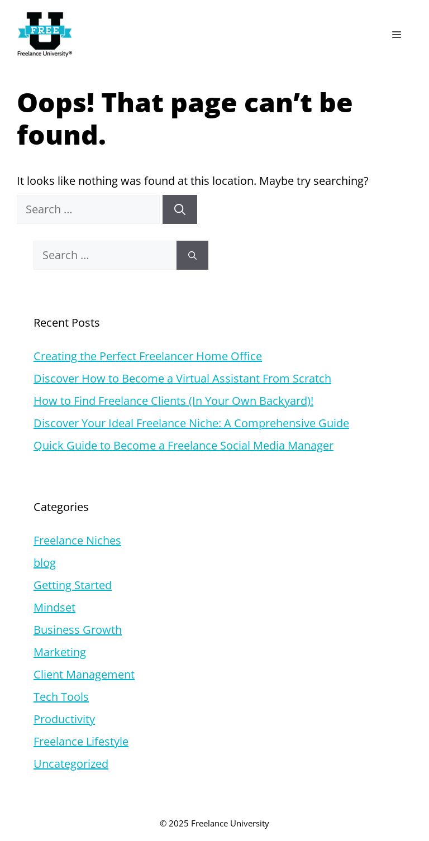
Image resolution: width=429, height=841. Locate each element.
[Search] (180, 209)
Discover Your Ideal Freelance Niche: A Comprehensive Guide (191, 423)
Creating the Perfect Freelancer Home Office (148, 356)
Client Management (84, 674)
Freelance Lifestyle (81, 741)
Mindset (54, 607)
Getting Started (73, 584)
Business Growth (78, 629)
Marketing (60, 652)
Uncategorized (71, 763)
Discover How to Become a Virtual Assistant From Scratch (182, 378)
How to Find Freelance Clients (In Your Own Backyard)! (173, 400)
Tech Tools (61, 696)
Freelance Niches (77, 540)
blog (45, 562)
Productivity (64, 719)
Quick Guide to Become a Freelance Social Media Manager (183, 445)
